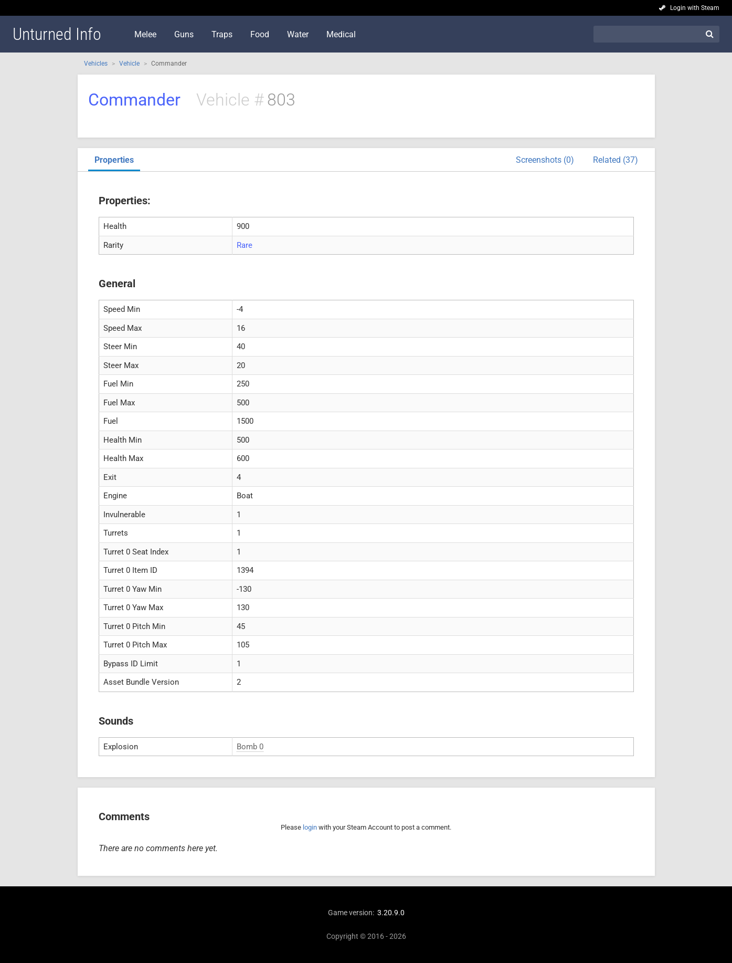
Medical (341, 34)
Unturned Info (57, 34)
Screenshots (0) (545, 160)
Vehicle (129, 63)
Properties (114, 160)
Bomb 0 (250, 746)
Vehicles (96, 63)
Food (259, 34)
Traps (221, 34)
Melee (145, 34)
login (310, 827)
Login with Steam (694, 8)
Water (298, 34)
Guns (184, 34)
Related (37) (615, 160)
